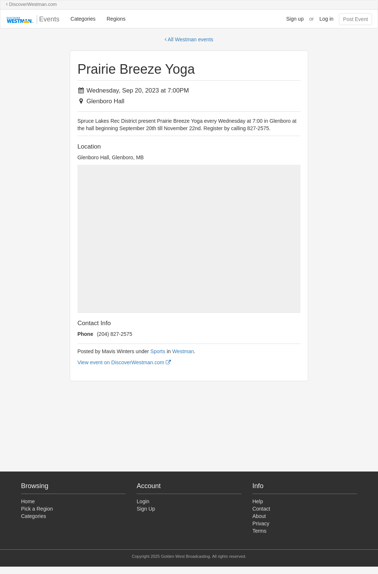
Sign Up (146, 509)
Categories (83, 19)
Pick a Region (37, 509)
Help (257, 501)
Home (28, 501)
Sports (157, 351)
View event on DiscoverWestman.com (124, 362)
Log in (326, 19)
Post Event (355, 19)
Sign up (294, 19)
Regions (116, 19)
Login (143, 501)
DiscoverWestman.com (31, 4)
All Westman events (189, 39)
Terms (259, 531)
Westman (183, 351)
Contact (261, 509)
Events (32, 19)
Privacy (260, 523)
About (259, 516)
